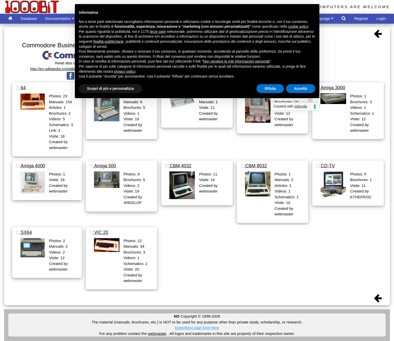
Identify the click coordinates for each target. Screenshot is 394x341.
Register (361, 18)
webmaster (157, 333)
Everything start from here (197, 327)
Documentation (59, 18)
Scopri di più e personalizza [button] (110, 88)
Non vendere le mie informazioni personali (236, 61)
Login (381, 18)
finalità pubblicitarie (108, 41)
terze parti (158, 31)
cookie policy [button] (298, 26)
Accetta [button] (300, 88)
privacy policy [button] (124, 71)
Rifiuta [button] (270, 88)
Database (29, 18)
